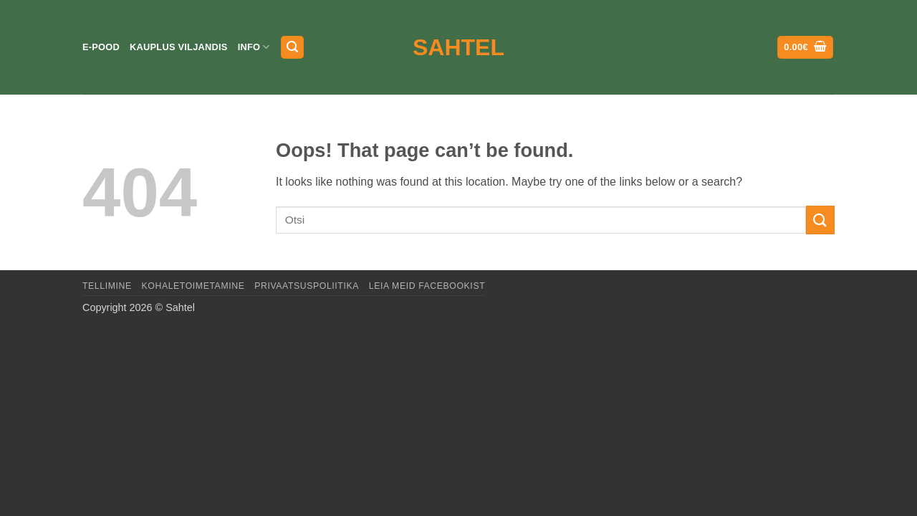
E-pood (101, 47)
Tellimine (107, 286)
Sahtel (458, 47)
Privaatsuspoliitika (306, 286)
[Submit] (820, 220)
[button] (292, 47)
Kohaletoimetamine (193, 286)
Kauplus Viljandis (179, 47)
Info (254, 47)
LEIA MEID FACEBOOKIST (427, 286)
